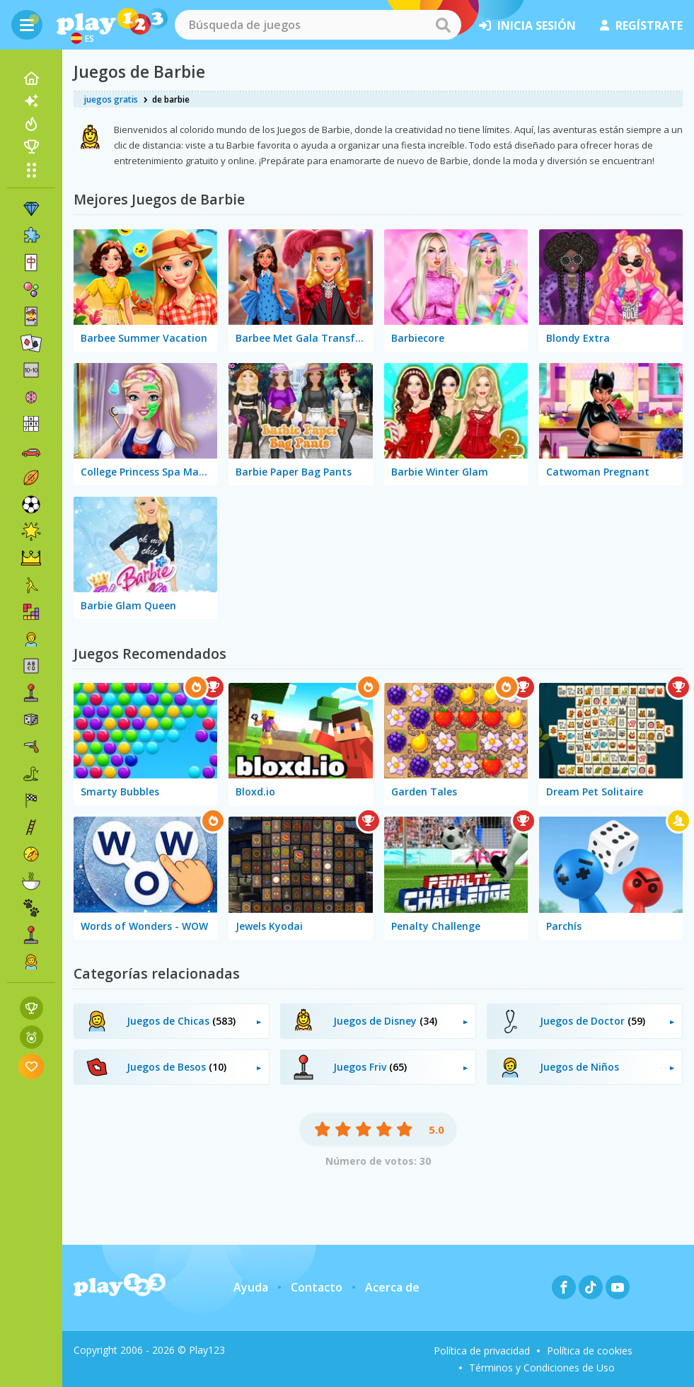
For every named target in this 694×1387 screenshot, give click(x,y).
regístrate (641, 25)
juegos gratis (111, 99)
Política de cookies (589, 1350)
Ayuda (250, 1287)
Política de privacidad (482, 1350)
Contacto (316, 1287)
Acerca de (392, 1287)
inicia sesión (527, 25)
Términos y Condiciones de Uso (542, 1367)
